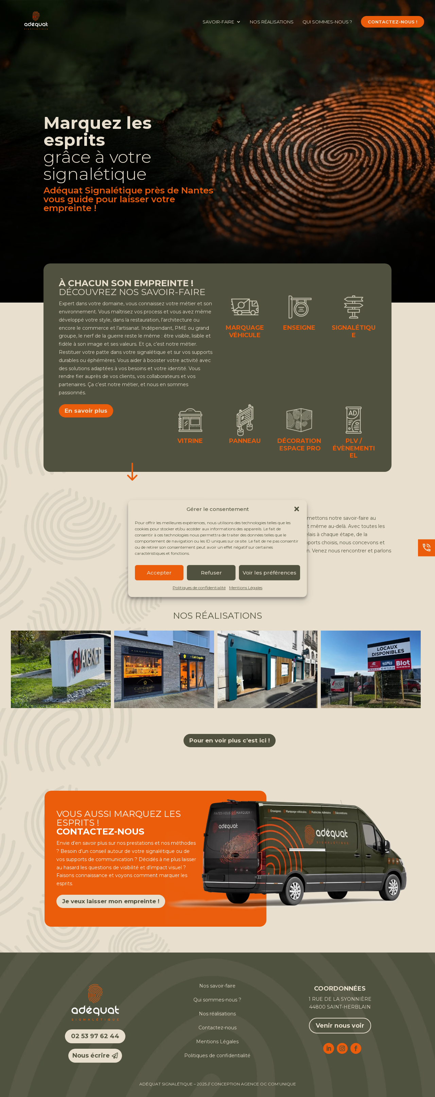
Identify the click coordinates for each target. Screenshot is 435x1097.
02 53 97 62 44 (95, 1036)
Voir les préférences (269, 572)
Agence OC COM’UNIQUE (268, 1083)
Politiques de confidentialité (199, 587)
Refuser (211, 572)
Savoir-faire (218, 21)
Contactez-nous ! (392, 21)
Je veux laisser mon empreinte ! (110, 901)
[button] (296, 509)
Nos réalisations (272, 21)
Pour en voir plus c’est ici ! (229, 740)
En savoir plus (86, 410)
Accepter (159, 572)
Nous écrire (91, 1055)
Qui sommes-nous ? (327, 21)
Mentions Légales (245, 587)
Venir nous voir (340, 1025)
